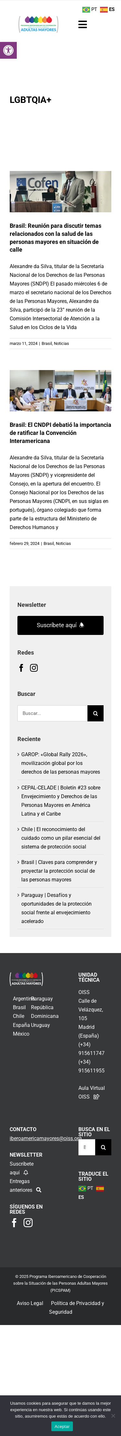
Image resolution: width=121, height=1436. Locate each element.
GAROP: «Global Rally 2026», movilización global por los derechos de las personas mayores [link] (60, 763)
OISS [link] (84, 992)
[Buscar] (95, 713)
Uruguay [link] (40, 1025)
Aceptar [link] (62, 1426)
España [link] (21, 1025)
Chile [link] (18, 1016)
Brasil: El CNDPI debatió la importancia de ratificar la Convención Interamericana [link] (60, 432)
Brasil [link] (47, 343)
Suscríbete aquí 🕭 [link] (60, 625)
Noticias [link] (61, 343)
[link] (8, 50)
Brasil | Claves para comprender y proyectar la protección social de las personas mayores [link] (59, 871)
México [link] (21, 1034)
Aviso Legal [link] (30, 1303)
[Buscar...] (52, 713)
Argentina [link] (24, 999)
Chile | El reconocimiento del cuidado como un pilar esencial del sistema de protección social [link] (60, 838)
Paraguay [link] (42, 999)
